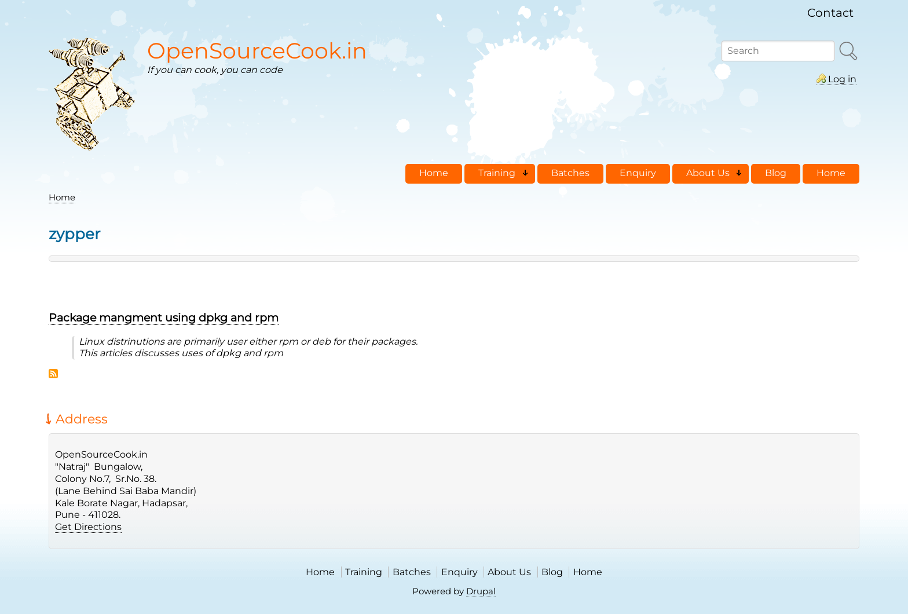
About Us (509, 572)
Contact (830, 13)
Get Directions (88, 526)
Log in (842, 79)
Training (363, 572)
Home (62, 197)
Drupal (481, 591)
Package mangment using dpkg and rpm (164, 317)
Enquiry (459, 572)
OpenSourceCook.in (257, 50)
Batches (412, 572)
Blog (552, 572)
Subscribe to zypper (53, 373)
